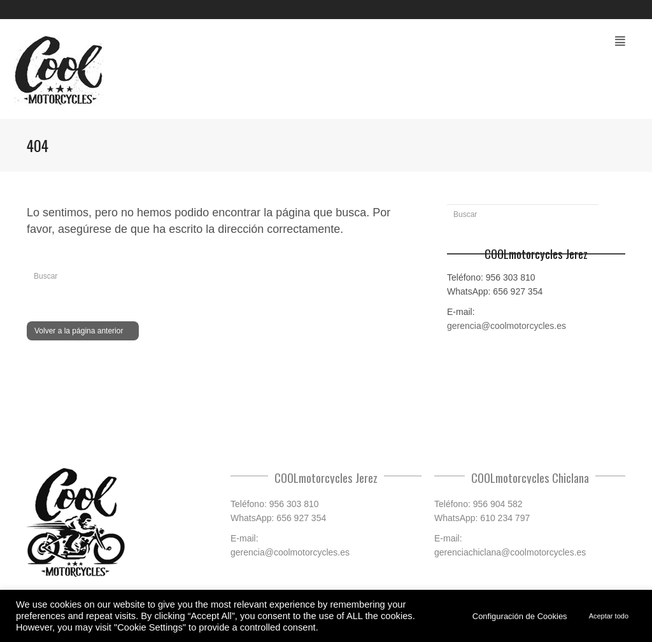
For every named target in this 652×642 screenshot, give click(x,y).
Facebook (624, 9)
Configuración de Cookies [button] (519, 616)
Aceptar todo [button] (608, 616)
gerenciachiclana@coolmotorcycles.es (510, 552)
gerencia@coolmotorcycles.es (506, 326)
